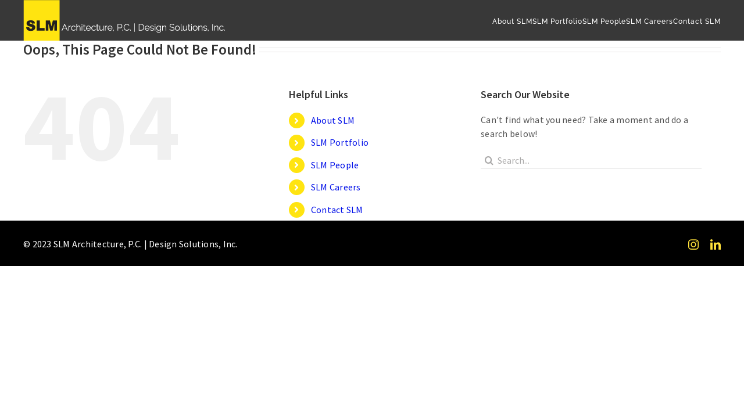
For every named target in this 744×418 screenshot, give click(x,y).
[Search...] (591, 160)
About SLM (333, 120)
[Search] (489, 160)
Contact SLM (337, 209)
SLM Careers (336, 187)
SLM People (335, 165)
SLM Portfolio (340, 142)
